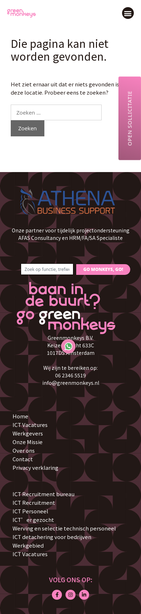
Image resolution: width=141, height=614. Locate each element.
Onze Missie (28, 442)
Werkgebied (28, 545)
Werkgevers (28, 433)
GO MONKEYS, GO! (103, 269)
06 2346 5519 (70, 375)
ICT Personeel (30, 511)
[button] (128, 13)
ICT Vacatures (30, 424)
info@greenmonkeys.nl (70, 382)
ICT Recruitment (34, 502)
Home (20, 416)
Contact (23, 459)
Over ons (24, 450)
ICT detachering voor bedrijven (52, 536)
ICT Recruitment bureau (43, 494)
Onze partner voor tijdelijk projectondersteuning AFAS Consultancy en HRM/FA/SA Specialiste (71, 234)
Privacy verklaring (35, 467)
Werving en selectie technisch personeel (64, 528)
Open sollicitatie (129, 118)
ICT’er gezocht (33, 519)
